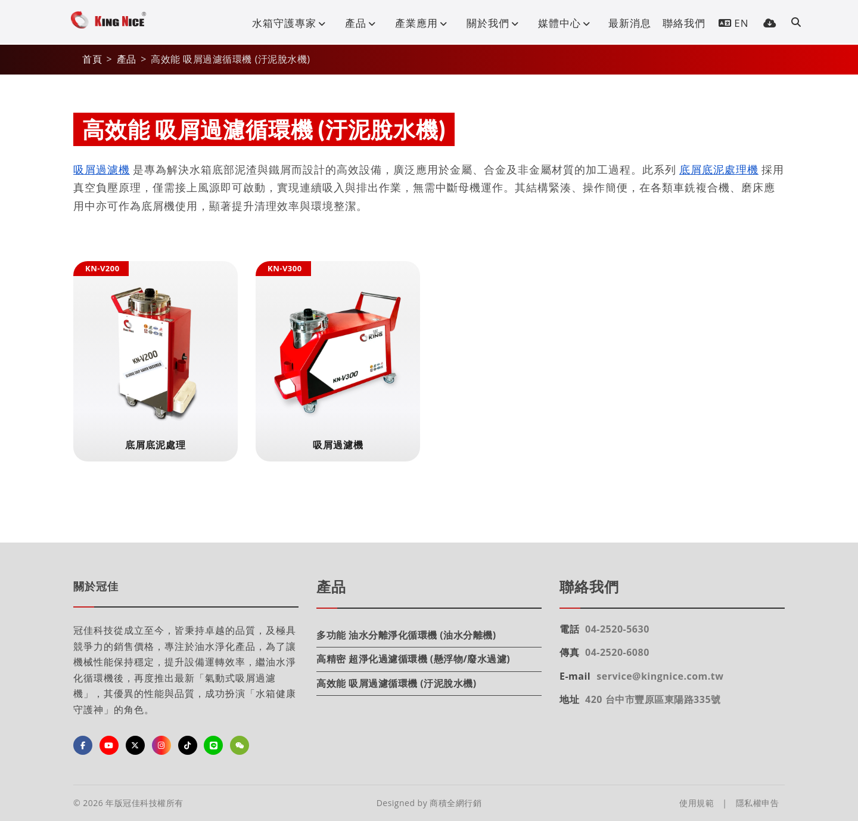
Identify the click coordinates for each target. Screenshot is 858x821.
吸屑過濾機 (101, 169)
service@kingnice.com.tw (659, 676)
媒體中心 (566, 23)
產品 (363, 23)
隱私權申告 (757, 802)
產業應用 (423, 23)
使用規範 (696, 802)
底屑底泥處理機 (718, 169)
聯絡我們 (684, 23)
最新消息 (629, 23)
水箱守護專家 (291, 23)
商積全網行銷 (455, 802)
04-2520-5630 (617, 629)
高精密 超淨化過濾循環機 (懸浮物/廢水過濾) (413, 658)
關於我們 (495, 23)
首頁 (92, 59)
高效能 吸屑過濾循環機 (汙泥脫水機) (396, 683)
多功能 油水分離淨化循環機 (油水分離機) (406, 635)
